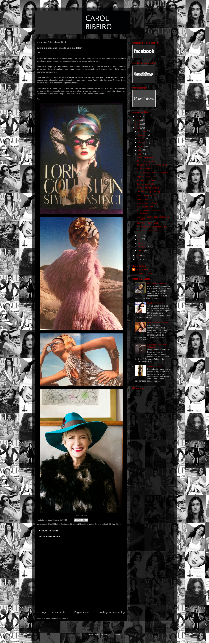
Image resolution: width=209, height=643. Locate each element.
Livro (72, 524)
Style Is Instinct (101, 524)
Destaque (65, 524)
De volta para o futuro (146, 180)
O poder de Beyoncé (146, 176)
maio (140, 235)
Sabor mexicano (144, 169)
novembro (142, 135)
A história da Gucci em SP (148, 230)
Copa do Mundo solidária (148, 188)
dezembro (142, 131)
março (141, 243)
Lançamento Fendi (145, 207)
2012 (137, 259)
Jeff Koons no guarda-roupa (149, 191)
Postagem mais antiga (112, 612)
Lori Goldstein (81, 524)
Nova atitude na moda (156, 366)
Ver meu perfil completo (142, 273)
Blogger (117, 634)
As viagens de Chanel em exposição (153, 172)
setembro (142, 142)
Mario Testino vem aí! (146, 195)
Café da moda (143, 199)
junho (140, 154)
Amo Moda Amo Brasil (147, 203)
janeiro (141, 250)
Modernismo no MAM (156, 283)
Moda (91, 524)
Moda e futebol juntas (146, 161)
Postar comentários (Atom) (56, 618)
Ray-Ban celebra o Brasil (148, 223)
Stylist (118, 524)
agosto (141, 146)
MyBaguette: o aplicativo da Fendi (152, 165)
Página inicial (82, 612)
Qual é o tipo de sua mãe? (158, 323)
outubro (141, 139)
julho (140, 150)
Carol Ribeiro (54, 524)
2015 (137, 124)
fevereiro (142, 247)
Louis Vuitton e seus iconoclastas (151, 227)
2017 (137, 116)
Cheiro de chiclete (145, 157)
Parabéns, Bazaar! (155, 303)
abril (140, 239)
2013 (137, 255)
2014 (137, 128)
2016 (137, 120)
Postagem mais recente (51, 612)
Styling (112, 524)
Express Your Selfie (145, 184)
